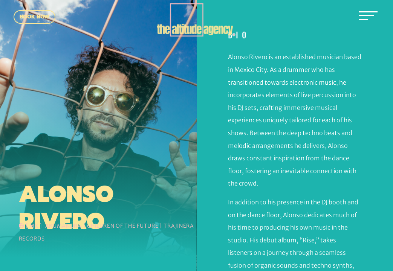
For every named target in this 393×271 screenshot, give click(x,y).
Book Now (34, 17)
